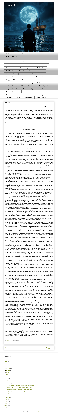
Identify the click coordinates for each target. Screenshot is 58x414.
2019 (6, 365)
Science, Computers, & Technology (33, 95)
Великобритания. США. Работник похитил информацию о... (19, 387)
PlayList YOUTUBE (11, 57)
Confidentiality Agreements (36, 71)
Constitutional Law (11, 74)
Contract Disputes (26, 77)
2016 (6, 401)
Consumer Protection (11, 77)
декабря (8, 368)
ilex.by (8, 54)
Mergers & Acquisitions (12, 89)
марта (7, 381)
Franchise (38, 80)
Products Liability (47, 89)
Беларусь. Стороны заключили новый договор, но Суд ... (19, 394)
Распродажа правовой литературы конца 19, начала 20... (19, 389)
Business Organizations (26, 68)
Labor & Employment (42, 86)
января (8, 397)
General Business (10, 83)
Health (39, 83)
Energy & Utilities (11, 80)
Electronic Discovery (41, 77)
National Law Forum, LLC (38, 54)
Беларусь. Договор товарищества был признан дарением (19, 391)
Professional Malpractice (12, 92)
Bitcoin (35, 65)
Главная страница (29, 348)
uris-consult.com (12, 5)
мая (7, 378)
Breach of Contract (11, 68)
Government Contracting (26, 83)
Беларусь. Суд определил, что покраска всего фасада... (19, 393)
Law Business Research (20, 54)
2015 (6, 403)
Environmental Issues (26, 80)
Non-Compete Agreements (30, 89)
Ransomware (42, 92)
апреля (8, 380)
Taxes (18, 97)
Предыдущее (49, 348)
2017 (6, 399)
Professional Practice (29, 92)
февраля (8, 383)
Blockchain (45, 65)
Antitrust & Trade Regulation (39, 62)
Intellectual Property (11, 86)
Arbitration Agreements (12, 65)
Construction (24, 74)
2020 (6, 363)
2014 (6, 405)
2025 (6, 359)
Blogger (38, 411)
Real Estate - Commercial (13, 95)
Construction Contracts (38, 74)
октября (8, 372)
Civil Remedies (10, 71)
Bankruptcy (26, 65)
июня (7, 376)
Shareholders (9, 97)
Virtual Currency (41, 97)
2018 (6, 366)
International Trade (26, 86)
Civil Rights (22, 71)
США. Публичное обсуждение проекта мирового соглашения (20, 385)
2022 (6, 361)
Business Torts (41, 68)
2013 (6, 407)
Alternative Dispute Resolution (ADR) (16, 62)
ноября (8, 370)
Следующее (8, 348)
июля (7, 374)
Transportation (28, 97)
